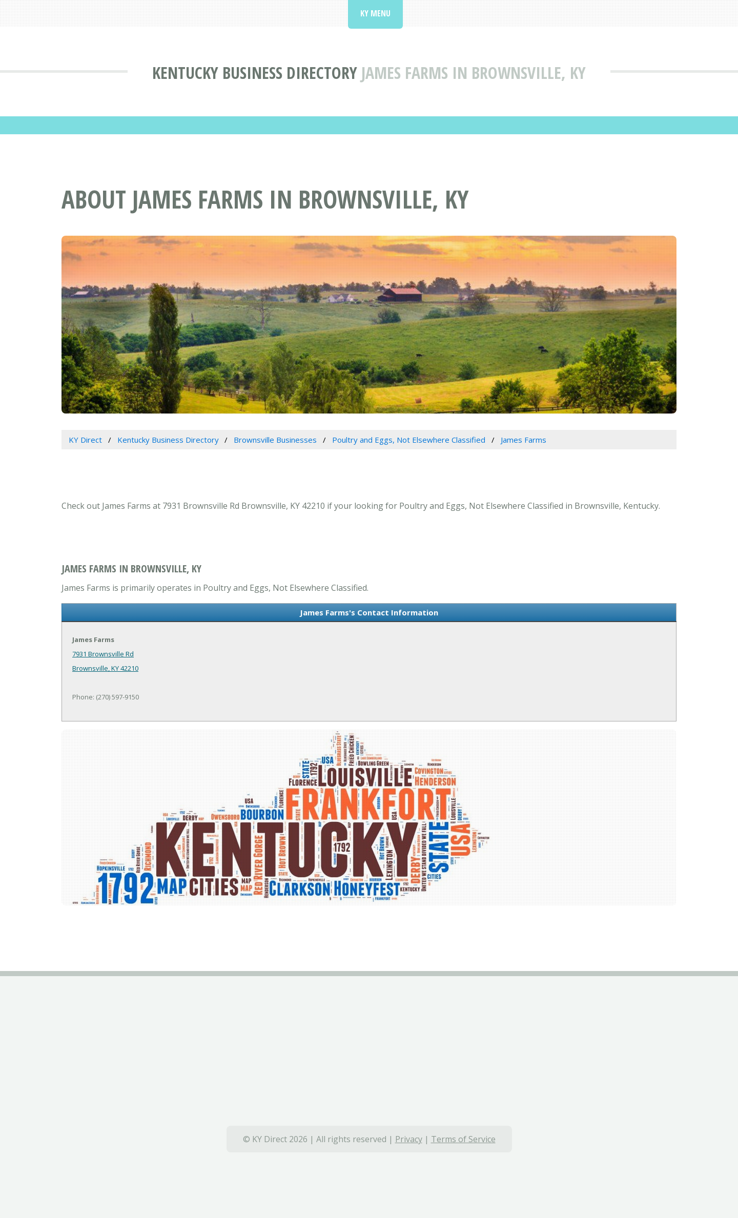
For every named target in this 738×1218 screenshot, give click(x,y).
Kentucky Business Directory (254, 72)
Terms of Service (463, 1139)
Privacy (408, 1139)
